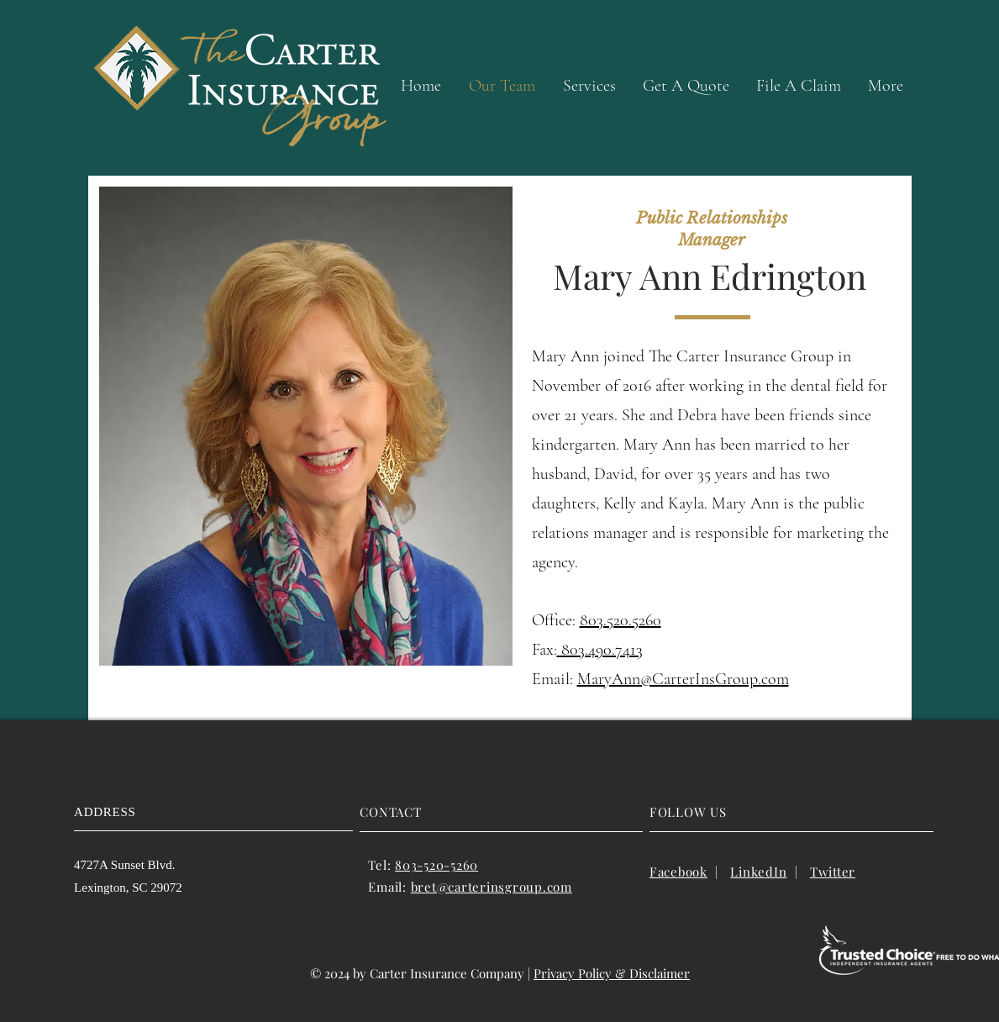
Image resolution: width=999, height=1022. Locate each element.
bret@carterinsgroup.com (491, 886)
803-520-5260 (436, 864)
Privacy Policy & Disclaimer (612, 973)
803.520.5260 (620, 620)
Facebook (678, 871)
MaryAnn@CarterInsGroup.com (683, 679)
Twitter (832, 871)
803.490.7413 (600, 650)
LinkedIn (758, 871)
